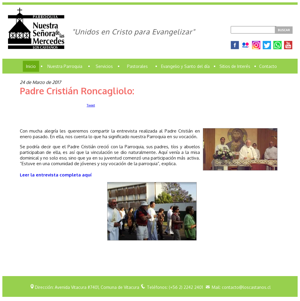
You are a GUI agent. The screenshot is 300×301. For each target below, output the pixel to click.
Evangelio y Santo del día (185, 66)
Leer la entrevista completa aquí (56, 175)
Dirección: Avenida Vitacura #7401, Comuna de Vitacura (87, 287)
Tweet (91, 105)
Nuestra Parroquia (64, 66)
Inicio (31, 66)
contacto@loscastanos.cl (246, 287)
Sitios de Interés (234, 66)
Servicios (104, 66)
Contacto (268, 66)
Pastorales (137, 66)
